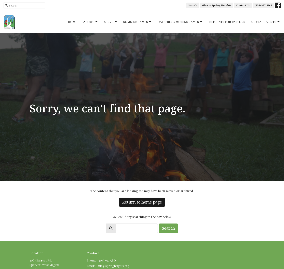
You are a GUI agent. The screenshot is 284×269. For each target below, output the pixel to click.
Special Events (265, 22)
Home (72, 22)
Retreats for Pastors (227, 22)
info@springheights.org (113, 266)
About (90, 22)
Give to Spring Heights (216, 5)
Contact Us (243, 5)
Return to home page (142, 202)
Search (192, 5)
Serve (110, 22)
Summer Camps (137, 22)
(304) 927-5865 (263, 5)
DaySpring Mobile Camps (180, 22)
